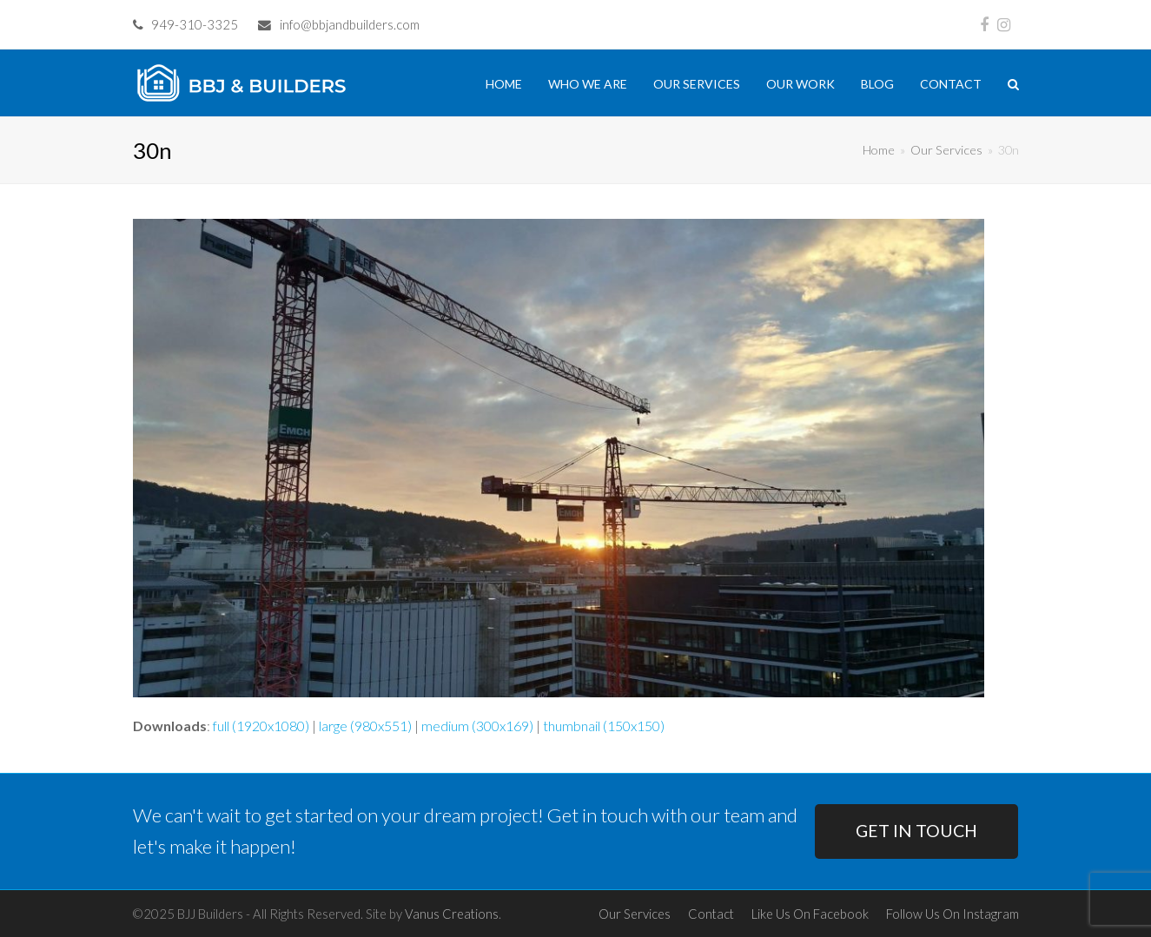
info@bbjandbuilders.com (350, 24)
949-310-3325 (194, 24)
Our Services (635, 913)
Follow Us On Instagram (952, 913)
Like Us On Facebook (810, 913)
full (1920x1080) (261, 725)
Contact (711, 913)
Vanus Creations (452, 913)
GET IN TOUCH (916, 831)
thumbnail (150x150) (604, 725)
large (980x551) (365, 725)
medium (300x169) (477, 725)
